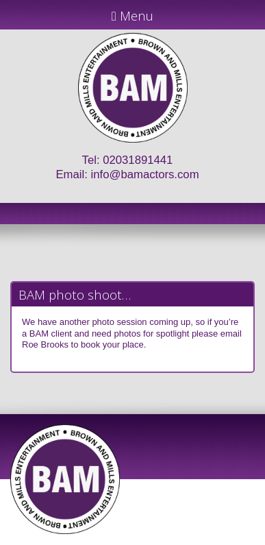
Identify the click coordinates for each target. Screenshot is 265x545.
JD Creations (103, 539)
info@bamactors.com (145, 174)
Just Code (221, 539)
